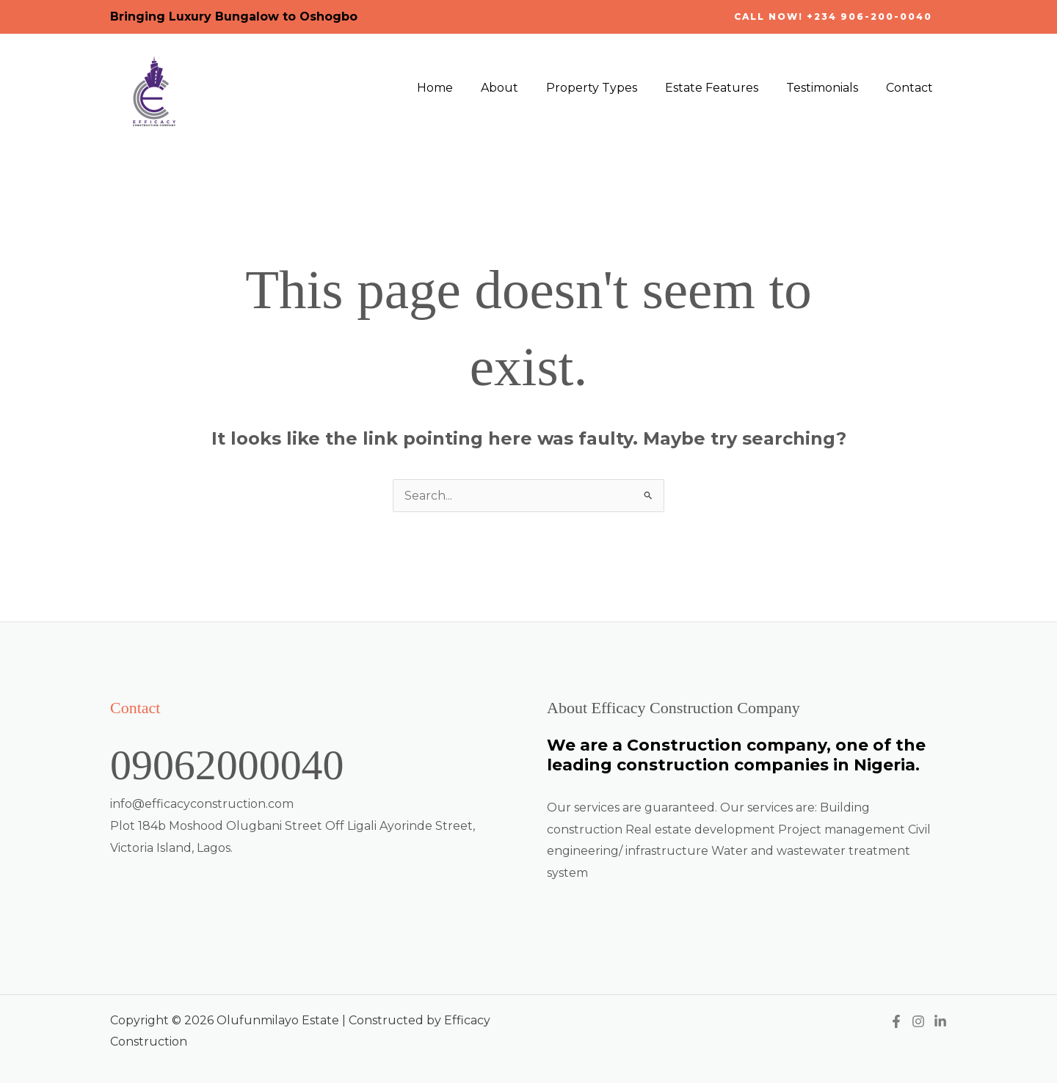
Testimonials (829, 88)
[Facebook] (896, 1021)
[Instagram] (918, 1021)
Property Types (607, 88)
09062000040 (231, 764)
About (519, 88)
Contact (911, 88)
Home (459, 88)
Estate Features (722, 88)
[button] (833, 17)
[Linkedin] (940, 1021)
